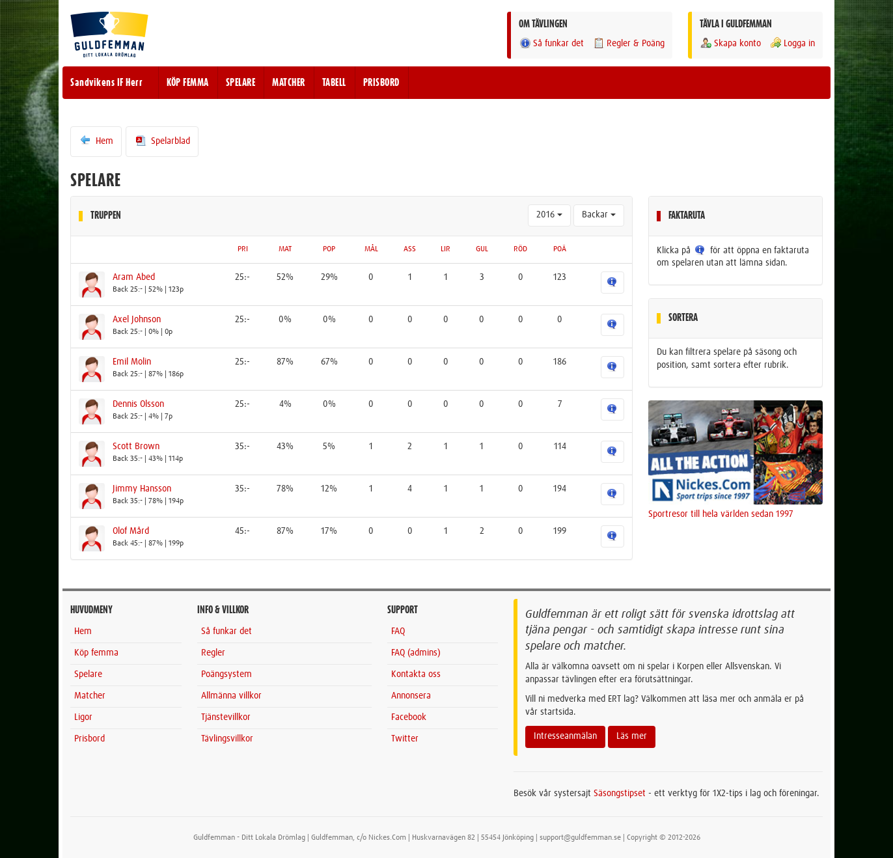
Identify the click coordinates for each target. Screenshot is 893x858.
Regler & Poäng (628, 43)
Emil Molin (132, 362)
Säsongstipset (620, 793)
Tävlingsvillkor (227, 738)
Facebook (408, 717)
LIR (445, 249)
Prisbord (89, 738)
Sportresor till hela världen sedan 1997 (720, 514)
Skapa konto (730, 43)
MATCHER (288, 82)
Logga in (792, 43)
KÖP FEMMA (188, 82)
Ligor (83, 717)
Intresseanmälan (565, 736)
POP (329, 249)
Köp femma (96, 652)
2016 (549, 214)
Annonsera (411, 695)
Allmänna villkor (231, 695)
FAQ (398, 631)
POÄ (559, 249)
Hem (96, 140)
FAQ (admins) (416, 652)
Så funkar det (551, 43)
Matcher (89, 695)
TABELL (334, 82)
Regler (213, 652)
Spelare (88, 674)
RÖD (520, 249)
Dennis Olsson (138, 404)
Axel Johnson (137, 319)
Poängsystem (226, 674)
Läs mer (631, 736)
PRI (243, 249)
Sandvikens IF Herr (106, 82)
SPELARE (241, 82)
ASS (410, 249)
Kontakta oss (416, 674)
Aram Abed (134, 277)
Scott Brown (136, 446)
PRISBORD (381, 82)
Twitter (405, 738)
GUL (482, 249)
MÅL (371, 249)
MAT (285, 249)
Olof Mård (131, 531)
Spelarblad (162, 140)
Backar (599, 214)
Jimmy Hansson (142, 488)
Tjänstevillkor (226, 717)
